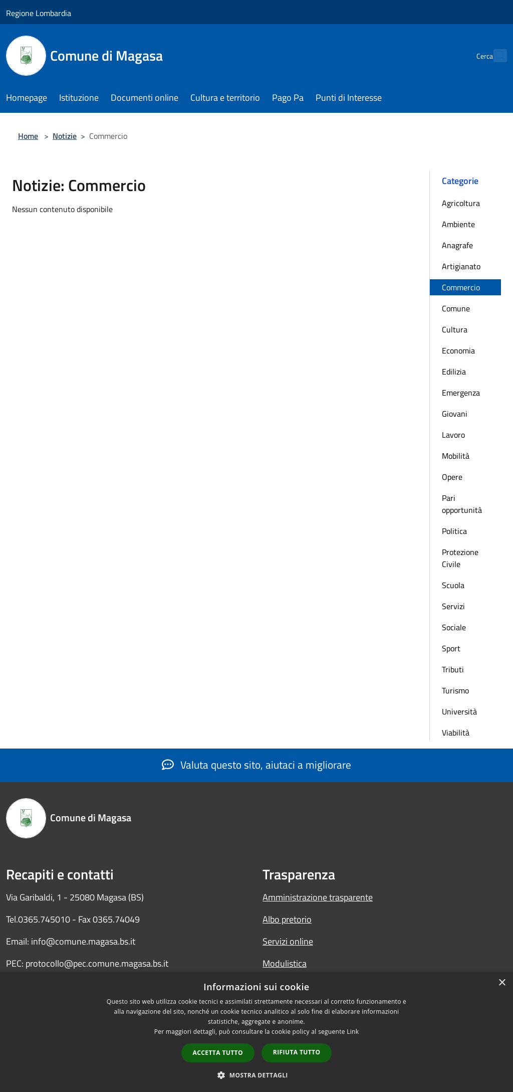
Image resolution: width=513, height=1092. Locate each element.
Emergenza (461, 393)
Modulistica (285, 963)
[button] (256, 1075)
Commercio (461, 287)
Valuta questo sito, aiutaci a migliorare (256, 765)
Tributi (453, 669)
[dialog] (256, 1032)
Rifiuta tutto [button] (297, 1052)
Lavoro (453, 435)
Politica (454, 531)
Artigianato (461, 266)
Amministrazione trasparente (318, 897)
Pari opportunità (462, 504)
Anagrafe (457, 245)
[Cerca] (495, 56)
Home (28, 136)
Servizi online (288, 941)
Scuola (453, 585)
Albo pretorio (287, 919)
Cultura (454, 329)
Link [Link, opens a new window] (353, 1031)
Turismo (455, 690)
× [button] (501, 983)
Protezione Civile (460, 558)
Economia (458, 350)
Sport (451, 648)
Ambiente (458, 224)
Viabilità (455, 732)
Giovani (454, 414)
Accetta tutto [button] (218, 1052)
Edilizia (454, 372)
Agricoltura (461, 203)
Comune (456, 308)
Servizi (453, 606)
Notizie (65, 136)
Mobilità (455, 456)
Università (459, 711)
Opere (452, 477)
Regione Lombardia (38, 13)
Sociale (454, 627)
